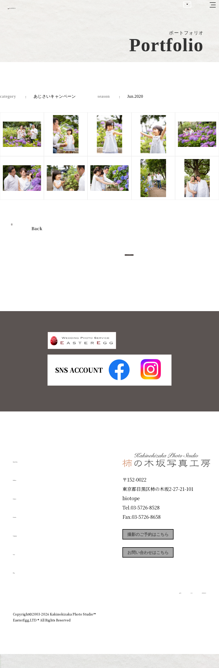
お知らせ (164, 616)
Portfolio (27, 529)
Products (27, 510)
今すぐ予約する (129, 260)
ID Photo (28, 492)
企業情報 (140, 616)
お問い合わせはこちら (161, 574)
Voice (22, 566)
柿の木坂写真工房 (47, 9)
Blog (21, 584)
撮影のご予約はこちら (161, 551)
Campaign (30, 547)
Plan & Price (34, 473)
